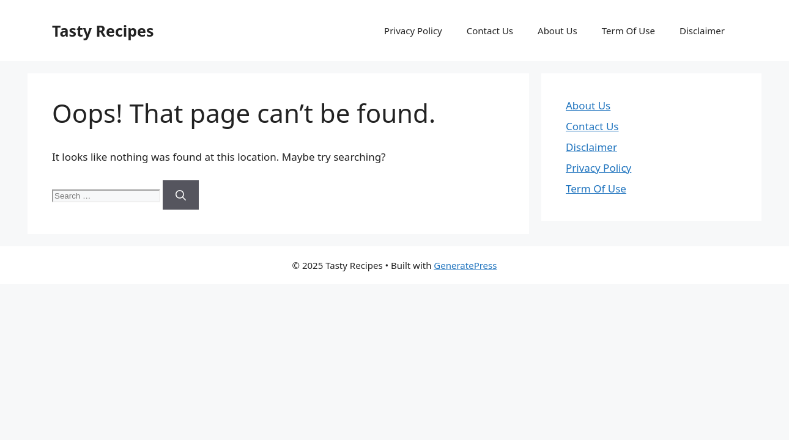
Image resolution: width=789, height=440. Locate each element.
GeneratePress (465, 265)
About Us (557, 30)
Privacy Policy (413, 30)
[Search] (181, 195)
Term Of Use (628, 30)
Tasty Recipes (103, 30)
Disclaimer (702, 30)
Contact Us (490, 30)
